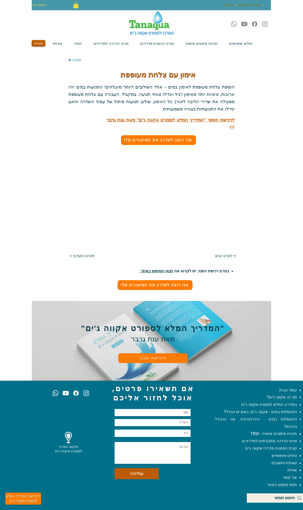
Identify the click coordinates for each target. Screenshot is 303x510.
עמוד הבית (288, 390)
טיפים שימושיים (284, 456)
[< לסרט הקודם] (82, 256)
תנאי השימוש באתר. (156, 271)
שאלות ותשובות (283, 463)
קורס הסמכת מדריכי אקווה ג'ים (271, 448)
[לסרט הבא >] (224, 256)
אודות (292, 470)
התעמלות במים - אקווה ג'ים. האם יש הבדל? (260, 412)
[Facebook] (254, 24)
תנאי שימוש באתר (282, 485)
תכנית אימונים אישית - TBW (273, 434)
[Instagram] (265, 24)
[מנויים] (38, 43)
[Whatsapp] (234, 24)
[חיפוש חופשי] (276, 498)
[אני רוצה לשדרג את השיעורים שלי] (158, 140)
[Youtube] (244, 24)
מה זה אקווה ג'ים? (282, 397)
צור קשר (289, 477)
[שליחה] (137, 473)
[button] (76, 4)
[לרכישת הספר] (153, 358)
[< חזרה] (84, 60)
